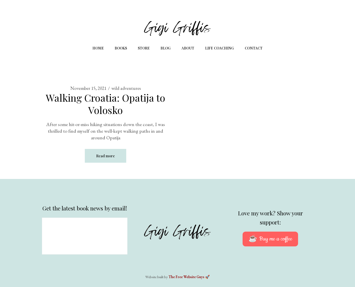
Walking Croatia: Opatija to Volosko (105, 103)
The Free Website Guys (186, 276)
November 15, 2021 (88, 88)
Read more (105, 155)
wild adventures (126, 88)
